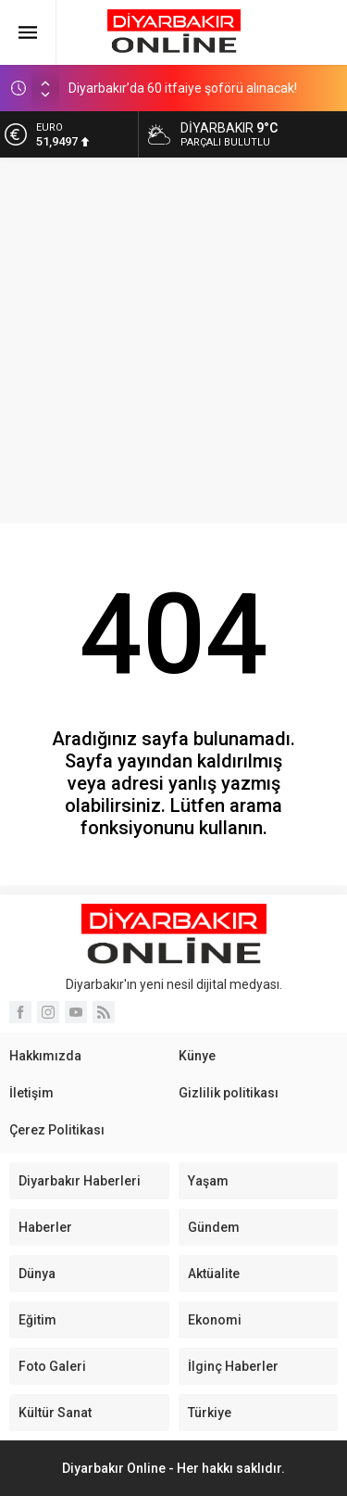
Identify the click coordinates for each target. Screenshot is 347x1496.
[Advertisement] (173, 340)
